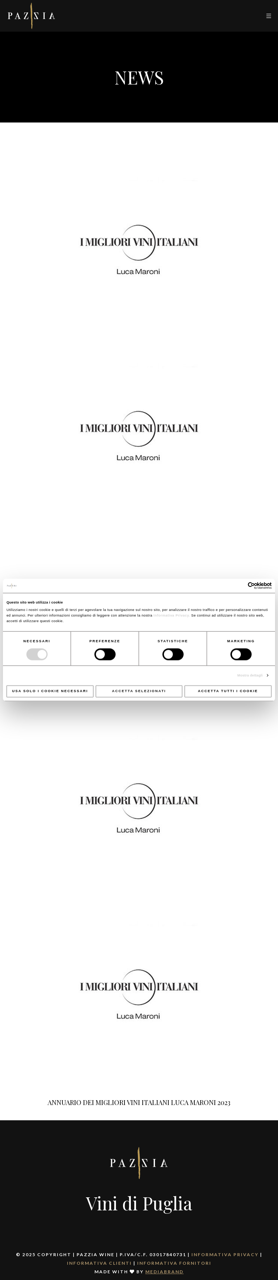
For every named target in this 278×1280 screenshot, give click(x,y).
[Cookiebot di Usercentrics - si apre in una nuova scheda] (239, 585)
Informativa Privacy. (171, 615)
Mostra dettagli (250, 675)
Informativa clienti (99, 1263)
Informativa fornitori (174, 1263)
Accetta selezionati (139, 691)
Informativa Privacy (225, 1254)
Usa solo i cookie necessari (50, 691)
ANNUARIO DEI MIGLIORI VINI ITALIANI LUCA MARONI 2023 (139, 1102)
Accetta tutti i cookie (228, 691)
